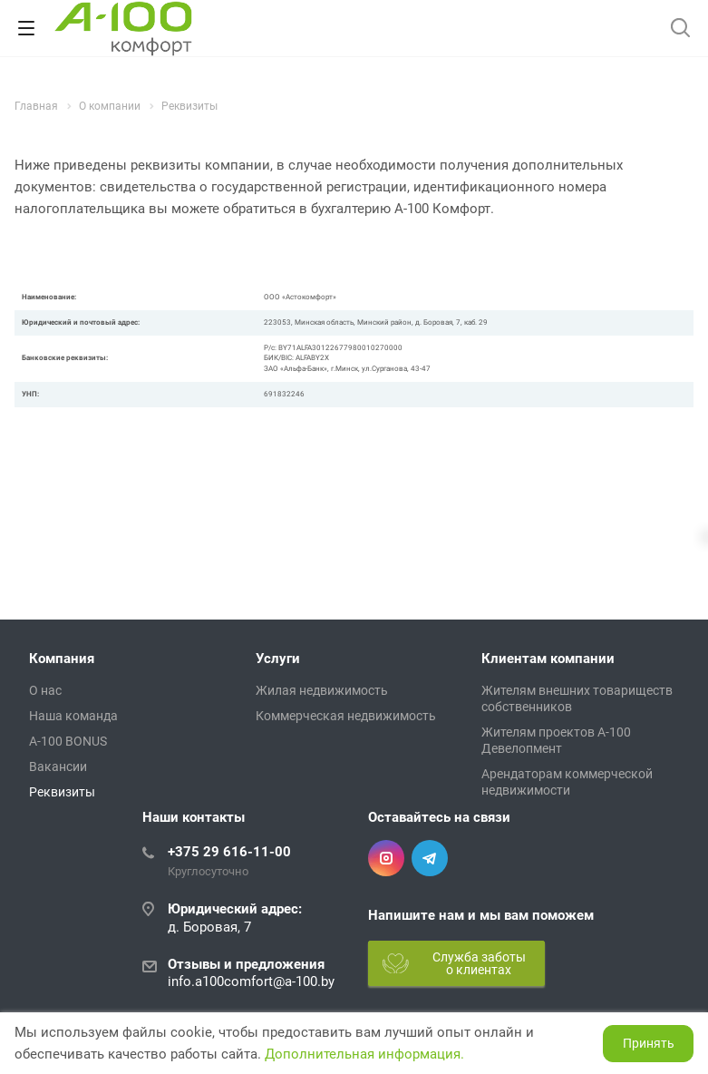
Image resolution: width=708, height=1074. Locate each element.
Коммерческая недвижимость (346, 715)
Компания (61, 658)
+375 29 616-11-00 (229, 852)
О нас (45, 690)
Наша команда (73, 715)
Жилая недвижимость (322, 690)
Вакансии (58, 766)
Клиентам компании (548, 658)
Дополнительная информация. (364, 1054)
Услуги (278, 658)
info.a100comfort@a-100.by (251, 981)
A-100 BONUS (68, 741)
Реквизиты (62, 792)
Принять (648, 1043)
